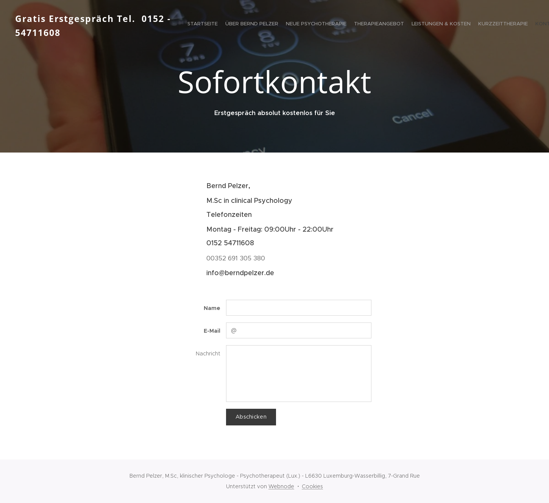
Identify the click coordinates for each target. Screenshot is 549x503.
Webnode (281, 486)
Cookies (312, 486)
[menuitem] (459, 24)
